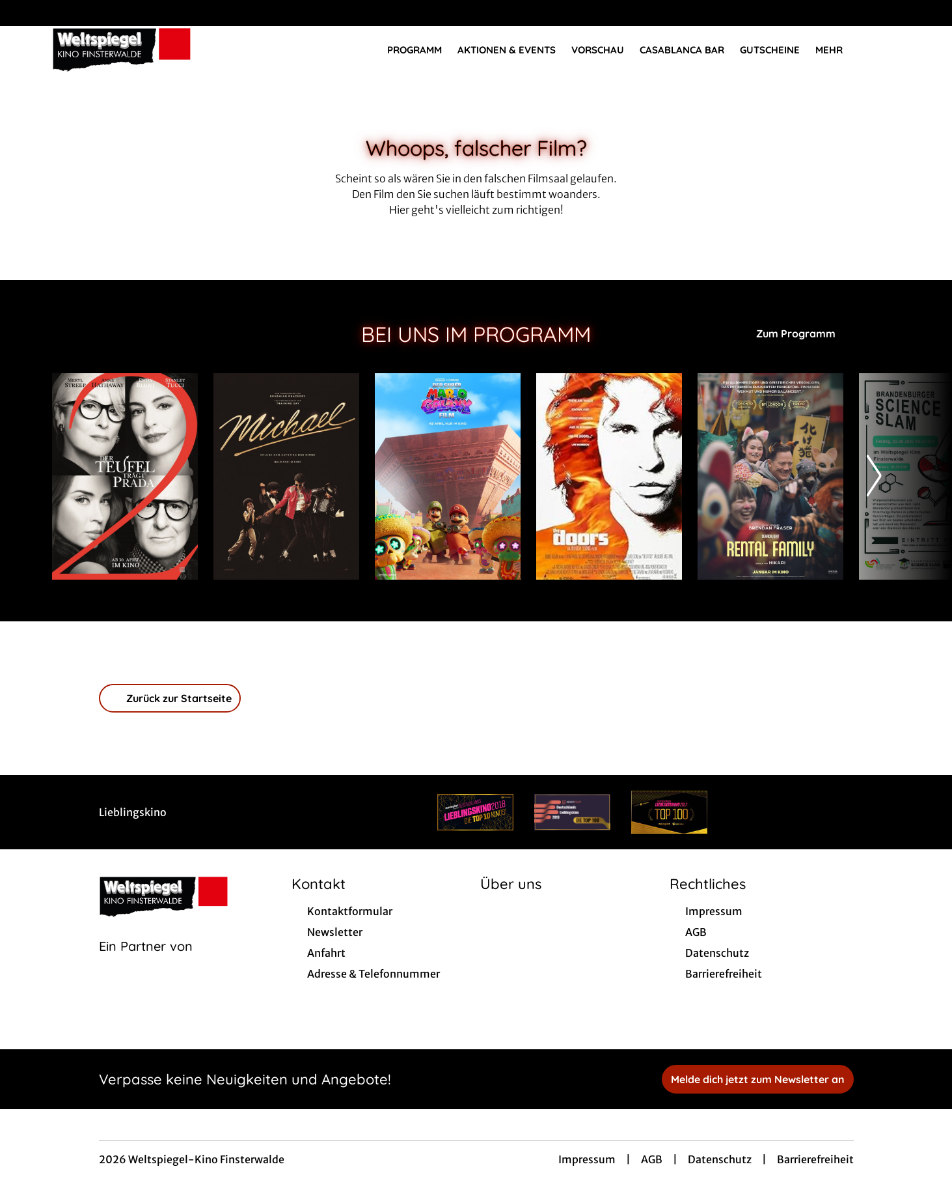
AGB (651, 1159)
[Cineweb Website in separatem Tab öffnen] (146, 963)
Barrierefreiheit (815, 1159)
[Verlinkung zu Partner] (475, 812)
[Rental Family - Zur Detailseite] (770, 476)
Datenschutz (720, 1159)
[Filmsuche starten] (887, 49)
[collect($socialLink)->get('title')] (23, 13)
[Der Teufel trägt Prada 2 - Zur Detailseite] (125, 476)
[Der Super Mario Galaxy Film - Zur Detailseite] (448, 476)
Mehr (836, 50)
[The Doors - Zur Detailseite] (609, 476)
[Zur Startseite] (143, 49)
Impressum (587, 1159)
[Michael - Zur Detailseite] (286, 476)
